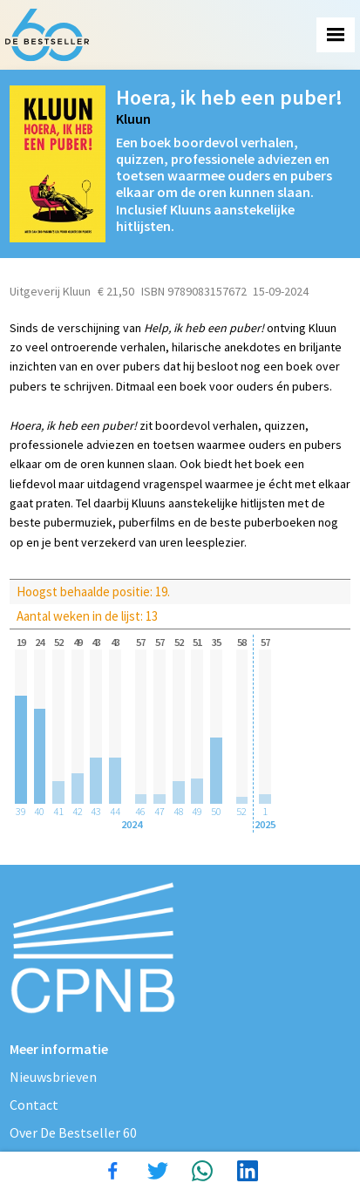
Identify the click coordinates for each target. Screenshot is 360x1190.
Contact (34, 1104)
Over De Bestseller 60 (73, 1132)
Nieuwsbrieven (53, 1076)
